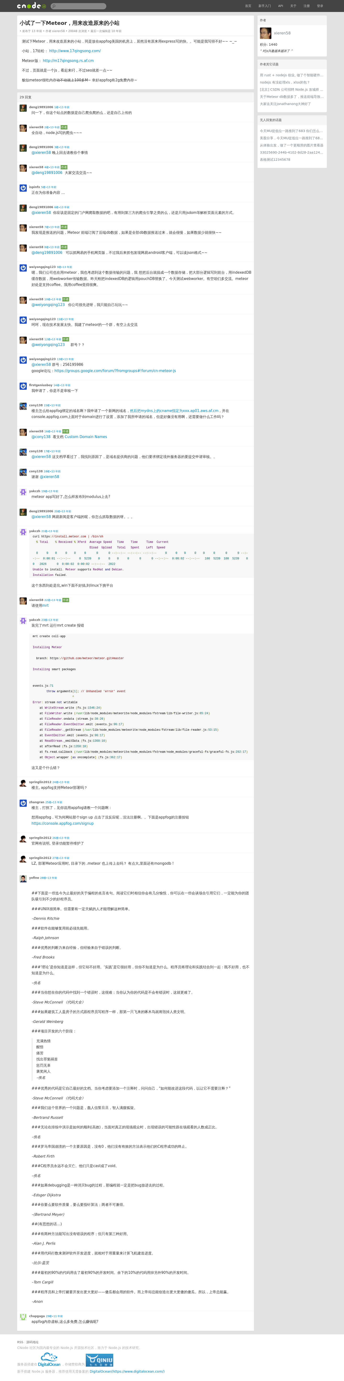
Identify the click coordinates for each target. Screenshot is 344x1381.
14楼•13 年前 (62, 385)
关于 (293, 6)
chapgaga (37, 1316)
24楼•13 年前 (61, 782)
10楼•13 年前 (52, 299)
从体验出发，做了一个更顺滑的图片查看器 (291, 145)
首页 (248, 6)
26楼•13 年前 (61, 838)
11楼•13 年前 (65, 319)
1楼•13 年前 (62, 107)
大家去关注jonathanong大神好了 (285, 104)
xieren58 (282, 33)
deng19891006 (41, 107)
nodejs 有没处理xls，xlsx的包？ (285, 82)
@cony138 (41, 437)
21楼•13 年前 (49, 531)
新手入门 (264, 6)
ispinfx (34, 187)
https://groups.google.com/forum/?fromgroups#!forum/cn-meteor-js (115, 371)
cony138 (36, 405)
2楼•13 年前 (52, 127)
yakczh (34, 491)
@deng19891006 (47, 173)
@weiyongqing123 (48, 305)
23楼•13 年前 (49, 620)
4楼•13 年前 (52, 167)
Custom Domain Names (86, 437)
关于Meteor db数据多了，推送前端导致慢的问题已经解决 (292, 97)
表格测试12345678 (275, 159)
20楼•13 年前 (62, 511)
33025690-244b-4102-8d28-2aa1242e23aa (292, 152)
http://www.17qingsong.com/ (75, 51)
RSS (20, 1342)
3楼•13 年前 (62, 147)
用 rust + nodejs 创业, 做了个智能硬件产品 (292, 75)
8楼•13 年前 (52, 247)
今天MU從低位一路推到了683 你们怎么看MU (292, 131)
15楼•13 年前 (52, 405)
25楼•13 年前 (53, 802)
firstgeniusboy (40, 385)
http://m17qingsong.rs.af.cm (68, 61)
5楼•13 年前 (48, 187)
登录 (320, 6)
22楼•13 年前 (52, 600)
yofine (34, 878)
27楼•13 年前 (61, 858)
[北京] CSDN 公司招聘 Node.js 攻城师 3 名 (292, 89)
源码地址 (32, 1342)
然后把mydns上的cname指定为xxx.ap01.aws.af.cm (174, 411)
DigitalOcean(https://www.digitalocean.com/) (127, 1371)
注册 (307, 6)
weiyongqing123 (42, 267)
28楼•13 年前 (48, 878)
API (280, 6)
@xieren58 (41, 152)
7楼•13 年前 (52, 227)
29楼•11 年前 (54, 1316)
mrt (45, 605)
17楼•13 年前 (52, 451)
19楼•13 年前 (49, 491)
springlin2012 (40, 782)
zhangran (36, 802)
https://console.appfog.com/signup (63, 823)
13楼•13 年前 (65, 359)
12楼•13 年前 (52, 339)
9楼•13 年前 (64, 267)
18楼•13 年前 (52, 471)
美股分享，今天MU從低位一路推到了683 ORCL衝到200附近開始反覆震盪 (292, 138)
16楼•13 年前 (52, 431)
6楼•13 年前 (62, 207)
